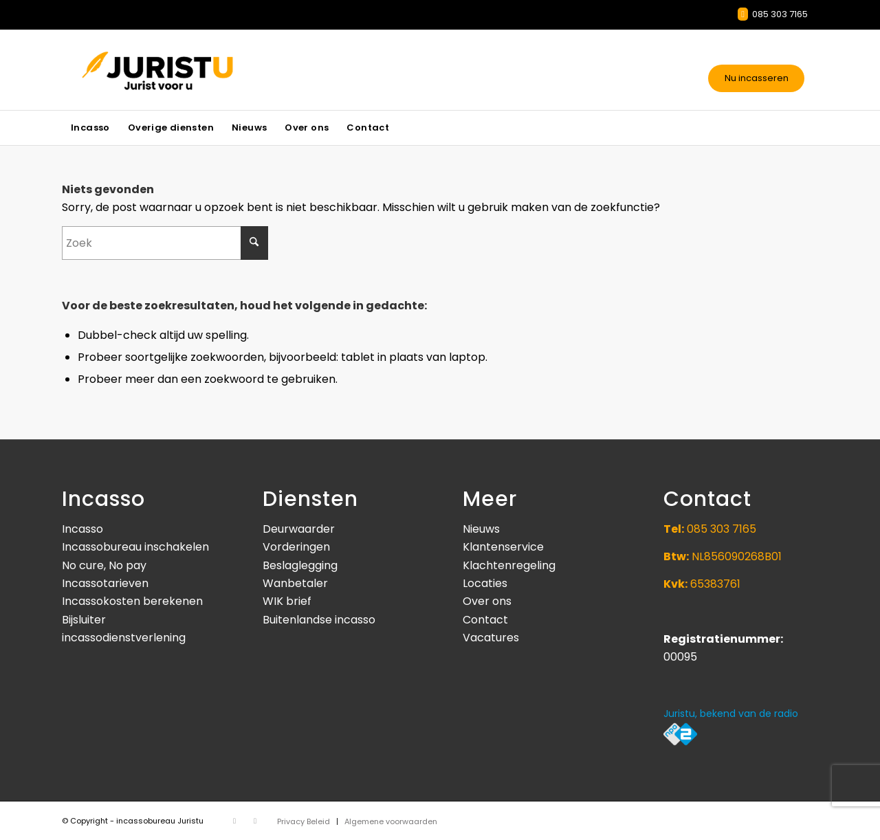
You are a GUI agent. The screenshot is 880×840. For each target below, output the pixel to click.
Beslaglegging (300, 565)
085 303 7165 (773, 14)
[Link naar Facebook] (255, 820)
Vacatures (491, 637)
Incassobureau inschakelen (135, 547)
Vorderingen (296, 547)
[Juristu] (193, 70)
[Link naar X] (234, 820)
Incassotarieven (288, 19)
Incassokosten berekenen (132, 601)
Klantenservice (503, 547)
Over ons (487, 601)
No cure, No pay (104, 565)
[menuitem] (90, 128)
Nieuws (215, 19)
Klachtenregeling (509, 565)
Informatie (155, 19)
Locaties (485, 583)
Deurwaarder (299, 529)
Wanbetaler (295, 583)
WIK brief (287, 601)
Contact (94, 19)
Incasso (82, 529)
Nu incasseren (757, 78)
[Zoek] (165, 243)
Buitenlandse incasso (319, 620)
